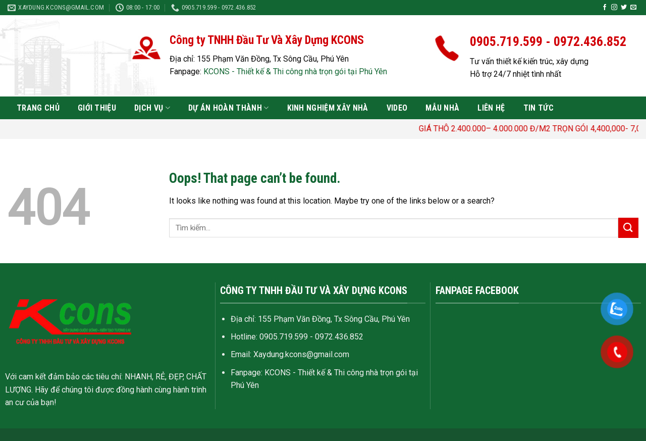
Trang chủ (38, 108)
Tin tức (538, 108)
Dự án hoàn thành (228, 108)
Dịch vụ (152, 108)
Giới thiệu (97, 108)
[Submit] (628, 227)
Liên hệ (491, 108)
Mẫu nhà (442, 108)
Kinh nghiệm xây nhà (327, 108)
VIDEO (397, 108)
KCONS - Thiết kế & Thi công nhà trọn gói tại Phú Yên (295, 71)
